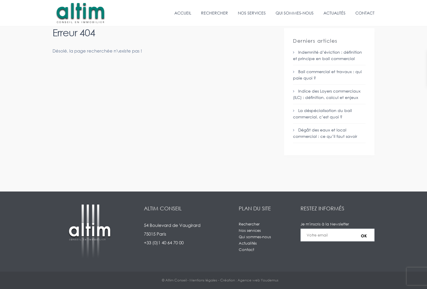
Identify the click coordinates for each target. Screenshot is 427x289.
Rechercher (214, 12)
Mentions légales (203, 280)
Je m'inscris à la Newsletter (337, 235)
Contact (364, 12)
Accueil (182, 12)
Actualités (334, 12)
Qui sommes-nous (295, 12)
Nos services (252, 12)
